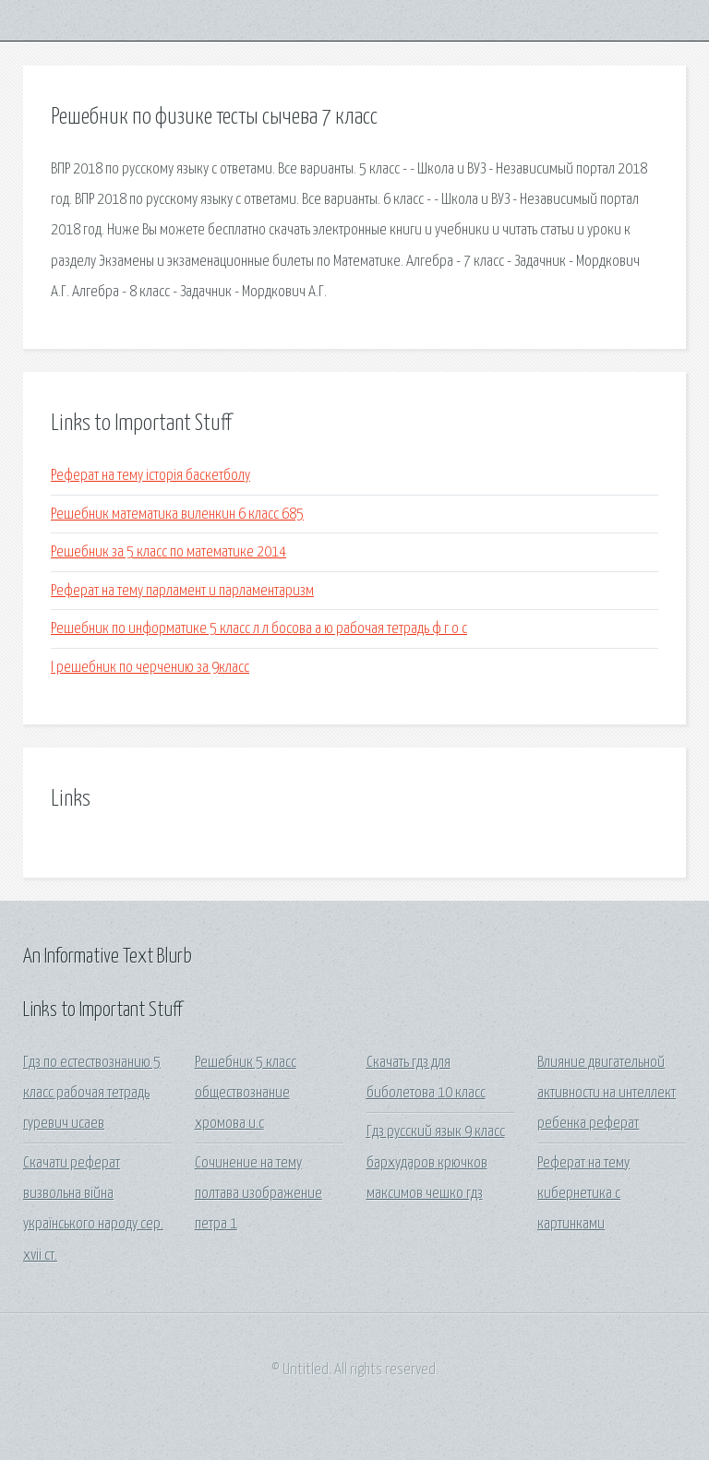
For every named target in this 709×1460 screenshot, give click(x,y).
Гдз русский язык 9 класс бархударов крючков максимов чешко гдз (436, 1163)
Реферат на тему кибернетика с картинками (583, 1194)
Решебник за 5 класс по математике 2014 (168, 552)
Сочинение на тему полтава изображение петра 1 (258, 1194)
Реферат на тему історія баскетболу (150, 476)
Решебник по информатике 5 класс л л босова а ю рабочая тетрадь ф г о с (259, 629)
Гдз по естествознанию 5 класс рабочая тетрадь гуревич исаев (92, 1093)
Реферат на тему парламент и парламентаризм (182, 591)
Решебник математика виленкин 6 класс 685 (177, 514)
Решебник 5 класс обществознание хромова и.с (245, 1093)
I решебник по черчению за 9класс (150, 668)
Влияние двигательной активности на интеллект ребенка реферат (606, 1093)
